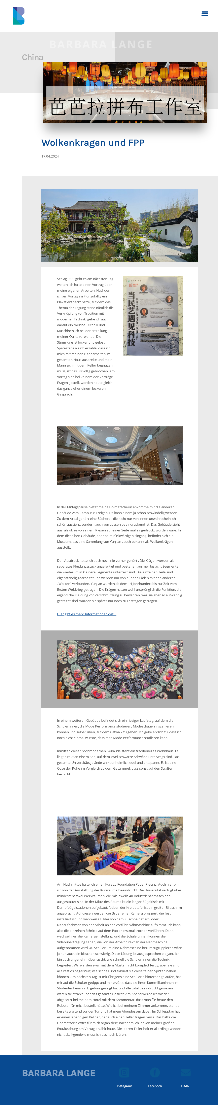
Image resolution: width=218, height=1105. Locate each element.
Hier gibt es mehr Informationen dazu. (86, 614)
